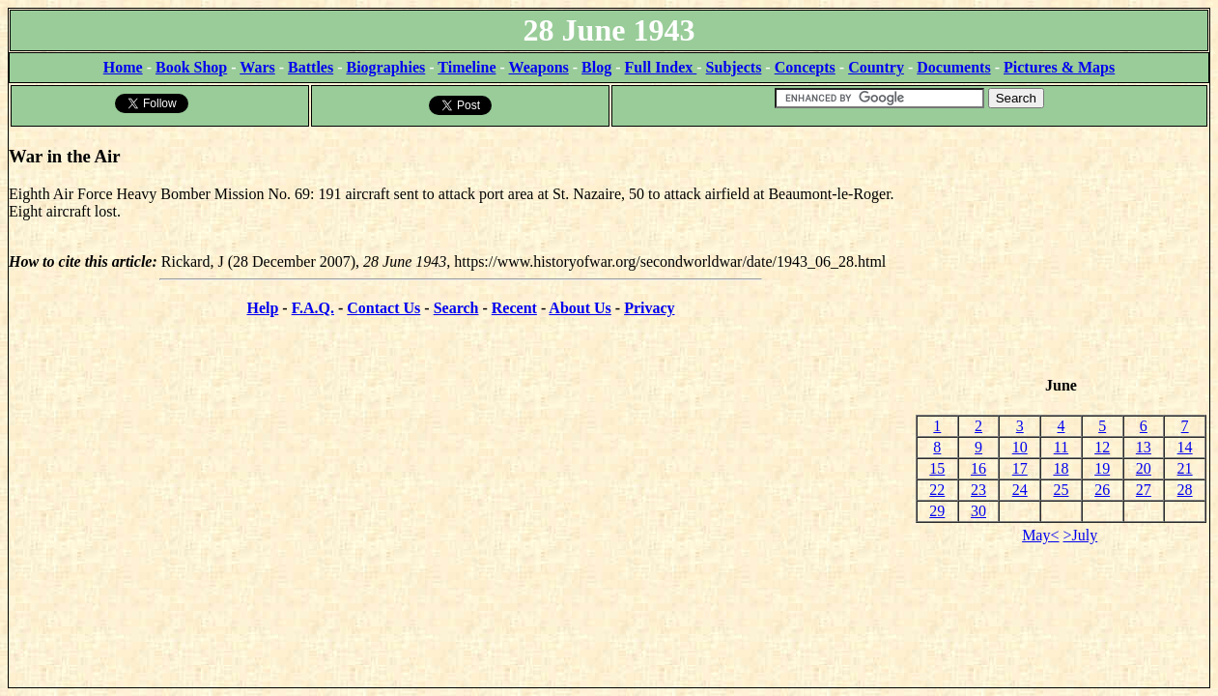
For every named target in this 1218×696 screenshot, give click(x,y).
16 (978, 468)
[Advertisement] (1061, 252)
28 (1185, 489)
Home (123, 67)
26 (1102, 489)
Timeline (467, 67)
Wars (257, 67)
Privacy (649, 308)
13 (1143, 447)
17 (1020, 468)
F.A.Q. (313, 308)
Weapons (539, 67)
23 (978, 489)
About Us (579, 308)
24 (1020, 489)
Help (262, 308)
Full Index (661, 67)
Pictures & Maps (1059, 67)
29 (937, 511)
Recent (514, 308)
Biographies (385, 67)
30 (978, 511)
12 (1102, 447)
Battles (310, 67)
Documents (953, 67)
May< (1040, 535)
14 (1185, 447)
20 (1143, 468)
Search (456, 308)
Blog (596, 67)
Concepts (805, 67)
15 (937, 468)
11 (1061, 447)
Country (876, 67)
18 (1060, 468)
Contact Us (383, 308)
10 (1020, 447)
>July (1080, 535)
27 (1143, 489)
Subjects (734, 67)
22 (937, 489)
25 (1060, 489)
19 (1102, 468)
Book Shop (191, 67)
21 (1185, 468)
